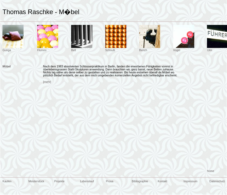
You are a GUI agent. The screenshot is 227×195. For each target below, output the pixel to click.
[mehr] (47, 81)
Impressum (190, 181)
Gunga (6, 50)
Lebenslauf (87, 181)
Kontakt (162, 181)
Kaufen (6, 181)
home (210, 171)
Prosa (109, 181)
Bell (73, 50)
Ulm (209, 50)
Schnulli (110, 50)
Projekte (59, 181)
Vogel (176, 50)
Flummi (41, 50)
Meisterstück (36, 181)
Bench (143, 50)
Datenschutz (217, 181)
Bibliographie (140, 181)
